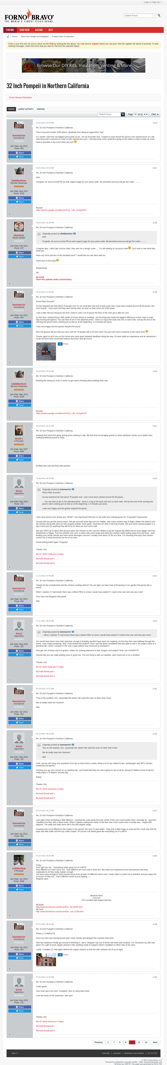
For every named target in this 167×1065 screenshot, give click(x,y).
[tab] (11, 109)
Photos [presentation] (41, 109)
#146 (155, 734)
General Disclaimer (134, 1053)
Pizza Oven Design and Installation (35, 36)
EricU (19, 491)
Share (20, 152)
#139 (155, 292)
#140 (155, 371)
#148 (155, 856)
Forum (15, 36)
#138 (155, 223)
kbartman (19, 235)
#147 (155, 811)
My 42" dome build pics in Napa (49, 554)
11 (139, 1042)
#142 (155, 478)
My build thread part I (45, 559)
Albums (39, 30)
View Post (74, 233)
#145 (155, 689)
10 (132, 1042)
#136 (155, 123)
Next (155, 1042)
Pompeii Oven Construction (63, 36)
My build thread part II (45, 563)
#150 (155, 977)
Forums (10, 30)
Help (50, 30)
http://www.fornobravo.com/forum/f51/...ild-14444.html (59, 907)
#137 (155, 168)
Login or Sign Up (153, 2)
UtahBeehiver (19, 180)
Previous (99, 1042)
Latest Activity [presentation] (25, 109)
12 (146, 1042)
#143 (155, 576)
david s (19, 438)
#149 (155, 924)
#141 (155, 426)
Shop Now (25, 30)
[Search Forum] (140, 16)
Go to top (152, 1053)
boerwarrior (19, 135)
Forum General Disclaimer (20, 97)
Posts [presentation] (11, 109)
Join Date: (14, 146)
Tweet (19, 157)
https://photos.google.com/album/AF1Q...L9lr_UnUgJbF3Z (61, 210)
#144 (155, 621)
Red (15, 1053)
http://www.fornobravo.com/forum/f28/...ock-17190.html (60, 911)
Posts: (17, 148)
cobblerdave (19, 868)
